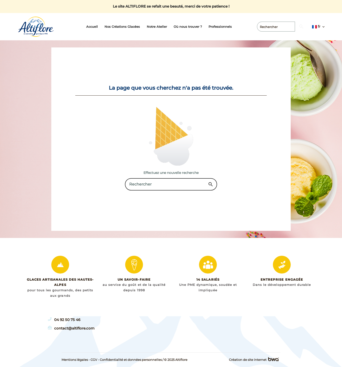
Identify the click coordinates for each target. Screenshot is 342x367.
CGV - (94, 360)
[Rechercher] (294, 27)
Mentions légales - (76, 360)
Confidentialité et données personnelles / (131, 360)
